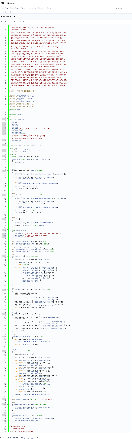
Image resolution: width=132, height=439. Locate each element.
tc (26, 259)
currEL (28, 306)
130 (4, 233)
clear (14, 195)
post (13, 171)
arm (7, 12)
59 (4, 119)
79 (4, 151)
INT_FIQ (15, 127)
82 (4, 156)
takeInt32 (19, 243)
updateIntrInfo (21, 399)
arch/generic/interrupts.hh (27, 100)
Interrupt (25, 174)
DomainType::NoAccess (32, 383)
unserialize (16, 415)
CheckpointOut (25, 404)
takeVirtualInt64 (22, 251)
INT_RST (15, 122)
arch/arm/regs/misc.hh (25, 97)
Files (49, 8)
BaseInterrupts (35, 145)
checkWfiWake (17, 290)
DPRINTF (18, 174)
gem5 (18, 109)
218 (4, 351)
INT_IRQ (15, 126)
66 (4, 130)
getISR (14, 314)
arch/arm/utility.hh (24, 98)
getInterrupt (17, 351)
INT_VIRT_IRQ (17, 130)
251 (4, 404)
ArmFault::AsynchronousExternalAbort (36, 385)
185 (4, 314)
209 (4, 336)
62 (4, 124)
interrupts (20, 150)
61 (4, 122)
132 (4, 237)
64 (4, 127)
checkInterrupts (18, 256)
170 (4, 290)
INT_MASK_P (19, 237)
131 (4, 235)
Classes (41, 8)
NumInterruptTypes (19, 134)
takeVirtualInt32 (22, 250)
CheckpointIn (26, 415)
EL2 (39, 306)
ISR (16, 319)
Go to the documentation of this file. (13, 22)
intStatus (22, 151)
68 (4, 134)
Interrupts (18, 145)
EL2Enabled (47, 306)
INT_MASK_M (19, 233)
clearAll (18, 163)
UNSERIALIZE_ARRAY (22, 418)
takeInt (19, 241)
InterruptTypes (18, 119)
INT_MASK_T (19, 235)
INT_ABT (15, 124)
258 (4, 415)
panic (20, 179)
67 (4, 132)
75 (4, 145)
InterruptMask (21, 230)
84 (4, 159)
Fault (14, 349)
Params (19, 156)
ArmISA (19, 114)
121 (4, 219)
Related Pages (14, 8)
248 (4, 399)
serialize (15, 404)
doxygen (31, 438)
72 (4, 140)
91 (4, 171)
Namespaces (31, 8)
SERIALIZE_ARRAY (21, 407)
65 (4, 129)
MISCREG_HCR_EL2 (44, 259)
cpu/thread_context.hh (25, 101)
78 (4, 150)
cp (33, 404)
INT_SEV (15, 129)
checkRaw (15, 336)
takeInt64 (19, 245)
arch (2, 12)
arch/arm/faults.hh (24, 95)
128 (4, 230)
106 (4, 195)
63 (4, 126)
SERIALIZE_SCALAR (21, 409)
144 (4, 256)
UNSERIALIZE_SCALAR (22, 420)
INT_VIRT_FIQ (17, 132)
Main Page (5, 8)
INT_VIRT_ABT (17, 140)
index (32, 171)
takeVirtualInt (21, 248)
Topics (23, 8)
